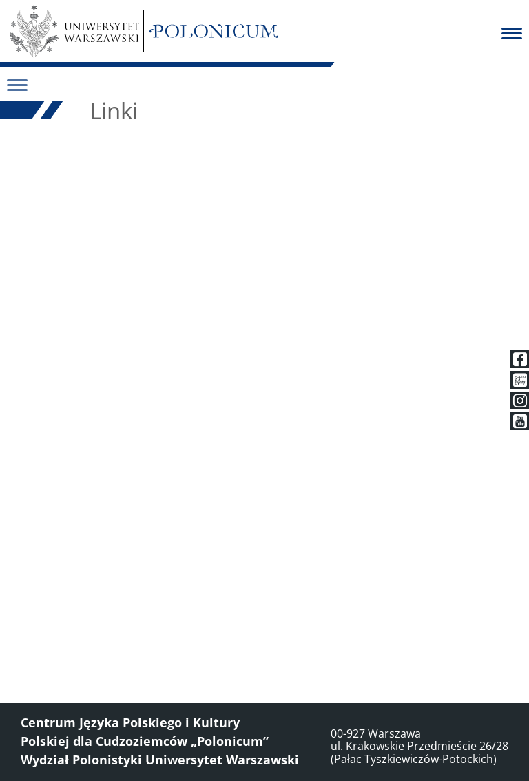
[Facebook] (519, 359)
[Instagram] (519, 400)
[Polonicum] (213, 31)
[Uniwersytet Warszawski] (74, 31)
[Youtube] (519, 421)
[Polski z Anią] (519, 379)
